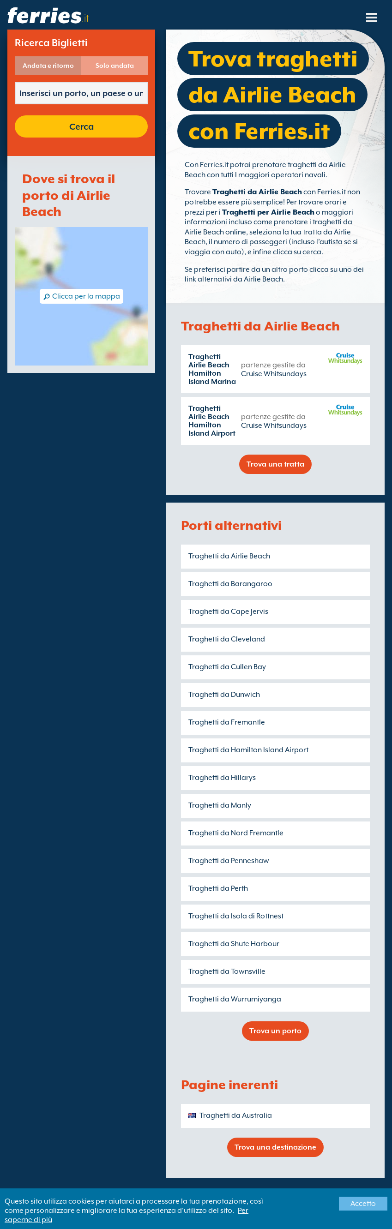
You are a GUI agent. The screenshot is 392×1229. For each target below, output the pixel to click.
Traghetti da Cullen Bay (227, 667)
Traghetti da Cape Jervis (228, 611)
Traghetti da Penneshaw (228, 861)
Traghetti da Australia (235, 1115)
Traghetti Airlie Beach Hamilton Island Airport (211, 421)
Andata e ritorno (48, 65)
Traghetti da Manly (219, 805)
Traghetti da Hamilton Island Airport (248, 750)
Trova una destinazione (275, 1147)
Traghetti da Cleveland (226, 639)
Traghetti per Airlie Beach (268, 212)
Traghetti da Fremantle (226, 722)
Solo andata (115, 65)
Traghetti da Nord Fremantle (235, 833)
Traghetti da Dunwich (224, 694)
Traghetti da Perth (218, 888)
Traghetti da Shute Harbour (233, 944)
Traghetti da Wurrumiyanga (234, 999)
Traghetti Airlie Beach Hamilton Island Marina (212, 369)
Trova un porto (275, 1031)
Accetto (363, 1203)
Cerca (81, 126)
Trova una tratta (275, 464)
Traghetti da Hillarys (222, 777)
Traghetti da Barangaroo (230, 584)
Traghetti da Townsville (226, 971)
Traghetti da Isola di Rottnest (235, 916)
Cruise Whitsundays (274, 374)
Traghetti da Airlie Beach (257, 192)
